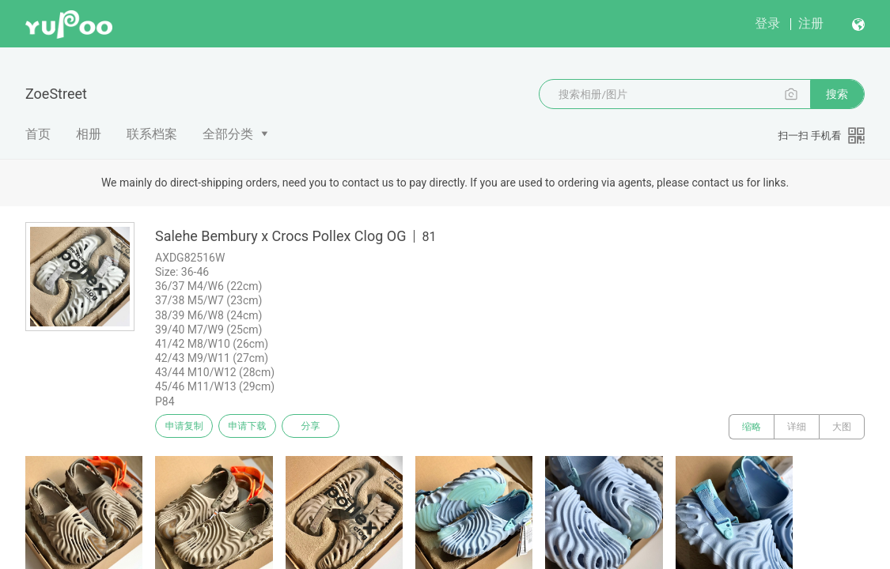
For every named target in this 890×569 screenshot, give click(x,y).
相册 (88, 133)
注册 (811, 23)
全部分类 (228, 133)
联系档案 (152, 133)
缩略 (751, 426)
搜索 (837, 94)
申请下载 (259, 426)
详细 (796, 426)
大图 (841, 426)
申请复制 (188, 426)
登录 (767, 23)
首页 (38, 133)
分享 (330, 426)
